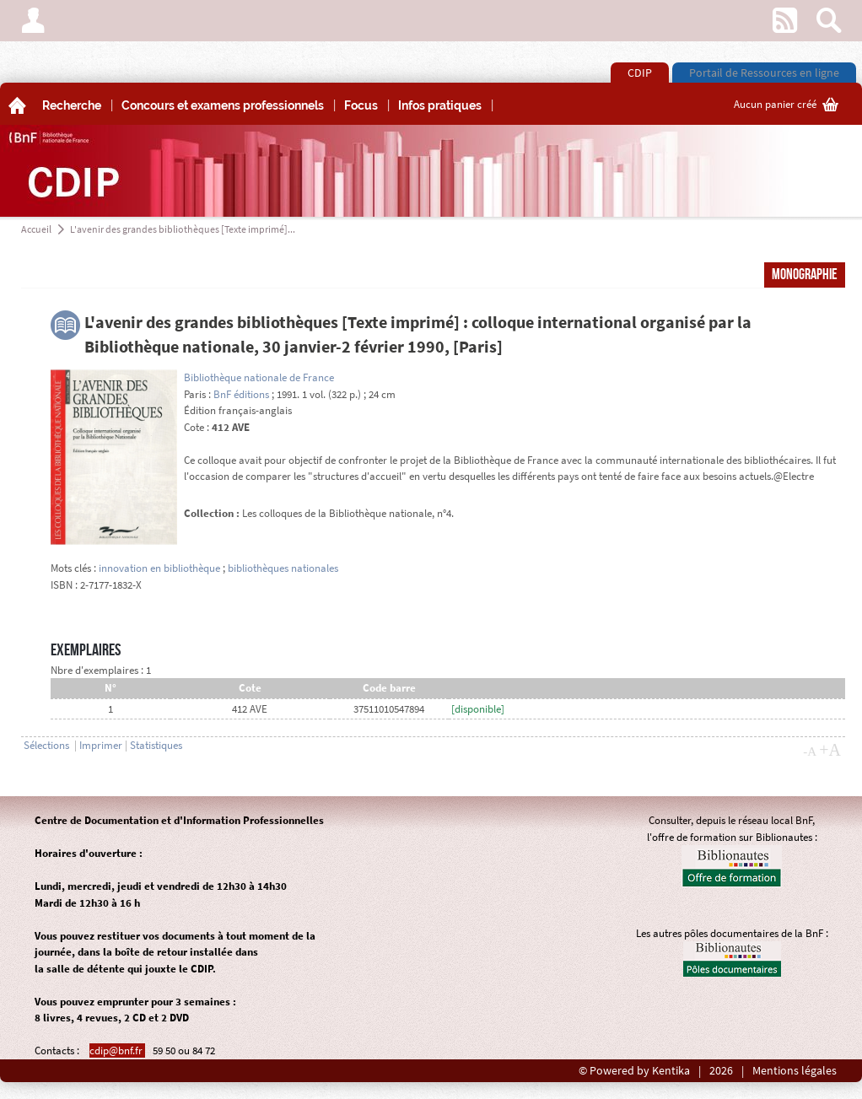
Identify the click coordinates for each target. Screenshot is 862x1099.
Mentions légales (794, 1071)
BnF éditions (241, 394)
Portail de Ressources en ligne (764, 72)
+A (830, 750)
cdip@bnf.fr (117, 1050)
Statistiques (156, 745)
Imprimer (100, 745)
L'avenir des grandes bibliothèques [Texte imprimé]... (182, 229)
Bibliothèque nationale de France (259, 377)
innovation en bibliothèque (159, 568)
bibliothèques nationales (283, 568)
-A (809, 751)
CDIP (640, 72)
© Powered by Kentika (634, 1071)
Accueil (36, 229)
